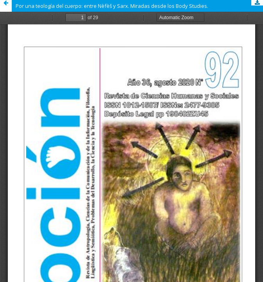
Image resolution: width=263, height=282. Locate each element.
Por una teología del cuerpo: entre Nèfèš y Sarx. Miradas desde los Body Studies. (112, 5)
